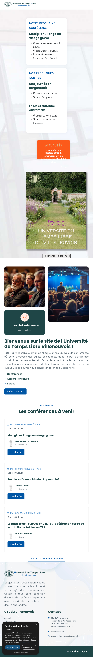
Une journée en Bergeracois (40, 86)
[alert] (20, 638)
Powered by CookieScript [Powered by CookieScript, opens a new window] (21, 652)
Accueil (7, 618)
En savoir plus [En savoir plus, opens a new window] (25, 642)
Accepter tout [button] (13, 647)
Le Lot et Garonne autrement (42, 108)
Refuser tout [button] (29, 647)
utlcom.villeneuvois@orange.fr (65, 636)
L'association (15, 391)
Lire (63, 167)
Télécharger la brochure (56, 255)
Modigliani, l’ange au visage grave (45, 36)
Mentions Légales (79, 651)
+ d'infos (15, 452)
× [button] (36, 624)
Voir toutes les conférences (46, 558)
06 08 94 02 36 (57, 631)
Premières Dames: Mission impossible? (33, 479)
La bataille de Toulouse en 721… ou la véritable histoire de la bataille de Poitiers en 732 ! (46, 525)
